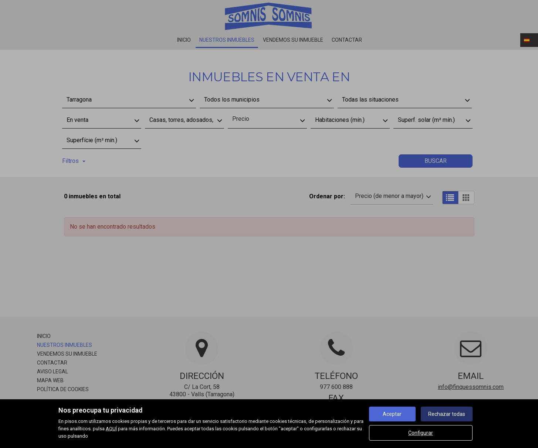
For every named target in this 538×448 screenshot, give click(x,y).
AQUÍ (111, 428)
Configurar (420, 433)
